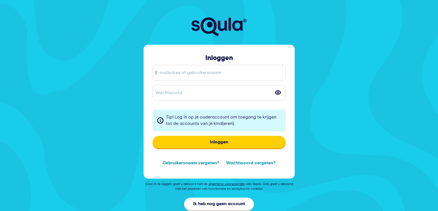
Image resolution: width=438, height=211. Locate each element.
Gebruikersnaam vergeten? (191, 163)
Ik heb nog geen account (219, 203)
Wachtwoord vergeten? (251, 163)
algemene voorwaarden (226, 184)
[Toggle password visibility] (278, 92)
